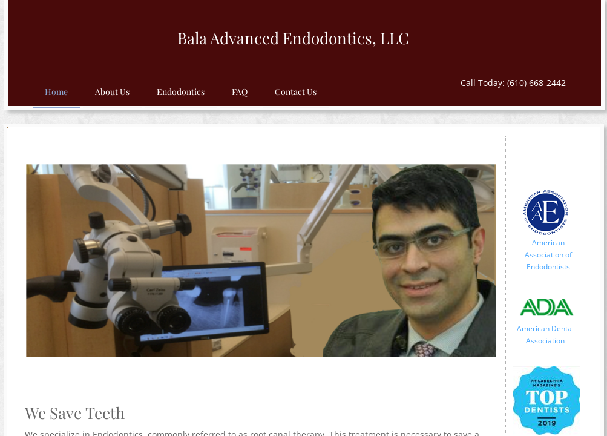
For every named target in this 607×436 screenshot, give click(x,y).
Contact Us (296, 91)
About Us (112, 91)
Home (56, 91)
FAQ (240, 91)
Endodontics (181, 91)
